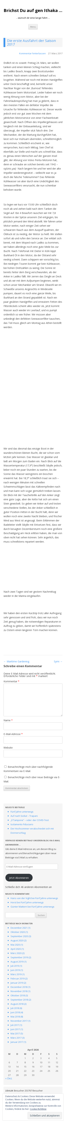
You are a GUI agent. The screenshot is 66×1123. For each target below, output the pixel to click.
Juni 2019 (15, 970)
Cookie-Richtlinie (38, 1108)
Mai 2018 (15, 1016)
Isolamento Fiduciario (22, 824)
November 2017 (19, 1020)
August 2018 (17, 1003)
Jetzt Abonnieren (19, 877)
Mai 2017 (15, 1033)
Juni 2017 (15, 1029)
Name (8, 720)
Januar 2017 (17, 1042)
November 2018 (19, 991)
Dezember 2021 (19, 927)
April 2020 (16, 948)
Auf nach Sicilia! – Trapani (24, 815)
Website (8, 747)
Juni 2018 (15, 1012)
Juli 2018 (15, 1008)
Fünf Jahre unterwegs (22, 811)
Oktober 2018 (18, 995)
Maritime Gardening (16, 661)
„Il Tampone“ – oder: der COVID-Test (30, 820)
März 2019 (16, 974)
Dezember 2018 (19, 987)
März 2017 (16, 1037)
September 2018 (19, 999)
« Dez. (8, 1078)
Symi (58, 661)
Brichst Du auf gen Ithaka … (33, 10)
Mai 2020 (15, 944)
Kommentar (11, 681)
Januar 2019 (17, 982)
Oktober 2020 (18, 932)
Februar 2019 (17, 978)
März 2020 (16, 953)
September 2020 (19, 936)
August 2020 (17, 940)
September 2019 (19, 957)
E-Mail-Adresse (13, 734)
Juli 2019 (15, 965)
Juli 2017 (15, 1025)
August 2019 (17, 961)
